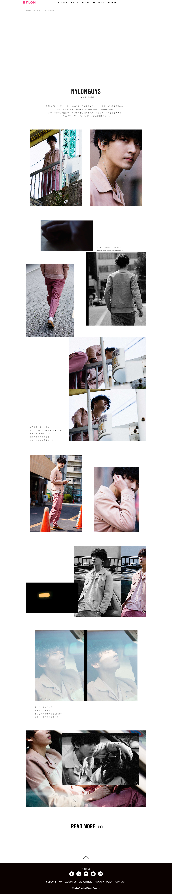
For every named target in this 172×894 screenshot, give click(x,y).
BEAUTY (74, 3)
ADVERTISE (85, 882)
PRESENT (111, 3)
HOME (28, 10)
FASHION (62, 3)
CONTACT (120, 882)
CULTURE (85, 3)
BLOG (101, 3)
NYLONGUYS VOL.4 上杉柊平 (43, 10)
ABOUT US (70, 882)
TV (94, 3)
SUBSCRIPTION (54, 882)
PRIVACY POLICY (104, 882)
